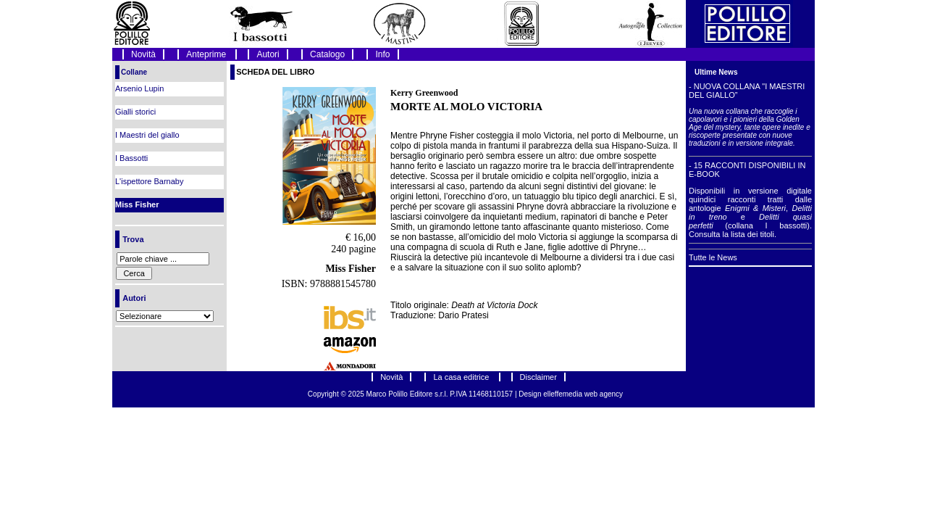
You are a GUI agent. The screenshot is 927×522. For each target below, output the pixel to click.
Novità (143, 54)
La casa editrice (462, 377)
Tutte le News (713, 257)
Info (382, 54)
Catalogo (327, 54)
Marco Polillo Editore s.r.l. (407, 394)
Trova (132, 239)
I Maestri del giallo (147, 134)
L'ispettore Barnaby (149, 181)
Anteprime (207, 54)
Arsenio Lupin (139, 88)
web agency (603, 394)
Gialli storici (135, 111)
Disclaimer (538, 377)
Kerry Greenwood (424, 93)
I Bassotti (131, 158)
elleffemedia (563, 394)
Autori (267, 54)
